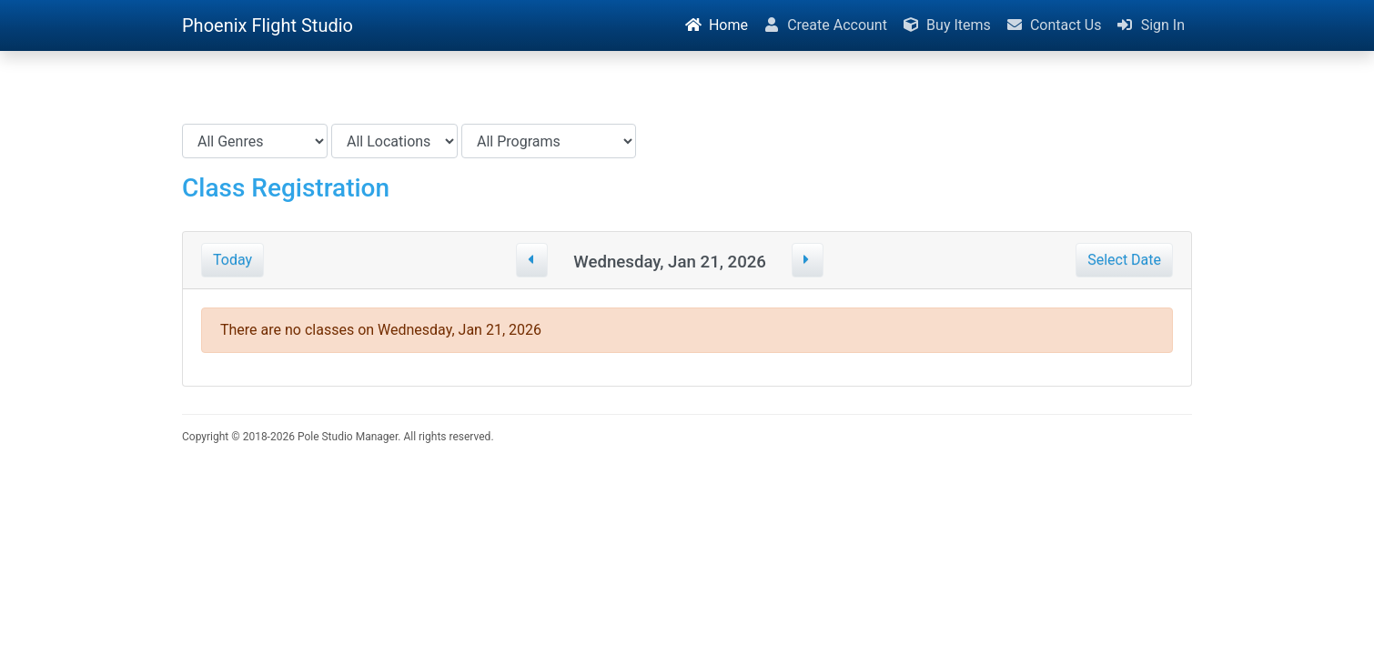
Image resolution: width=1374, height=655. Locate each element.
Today (232, 259)
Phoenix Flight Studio (267, 25)
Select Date (1124, 259)
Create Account (825, 25)
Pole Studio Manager (348, 436)
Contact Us (1053, 25)
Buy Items (946, 25)
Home (716, 25)
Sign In (1150, 25)
